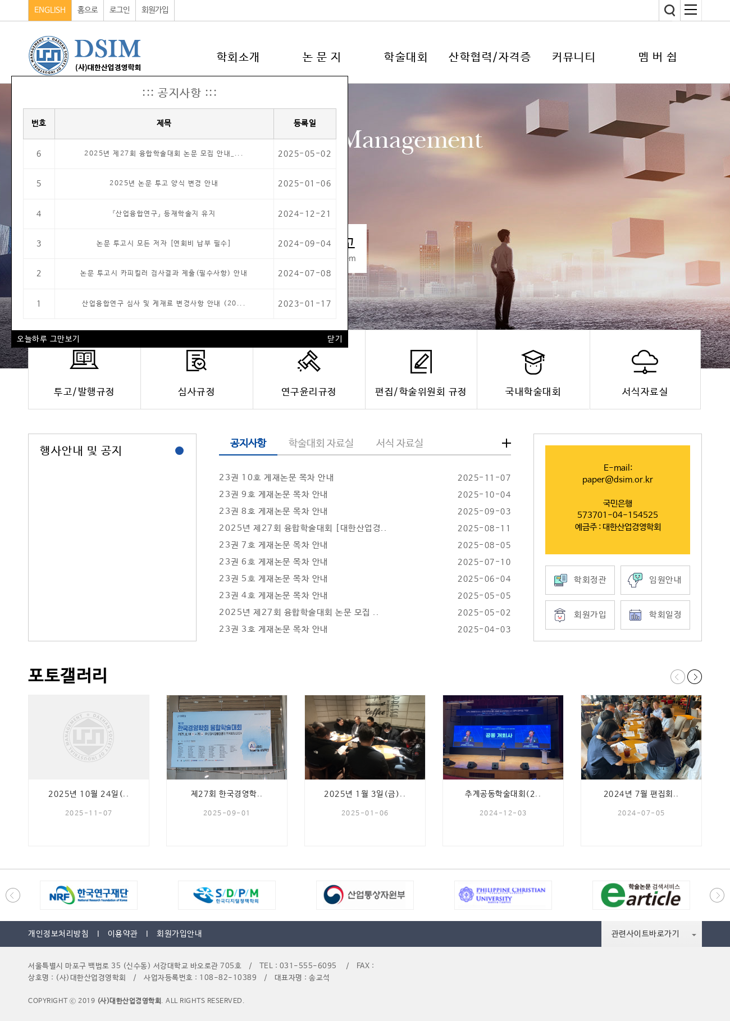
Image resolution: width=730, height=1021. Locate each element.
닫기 (335, 339)
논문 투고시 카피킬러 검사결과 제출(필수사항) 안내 (164, 273)
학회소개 (239, 57)
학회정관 (590, 580)
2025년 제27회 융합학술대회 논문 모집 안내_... (164, 154)
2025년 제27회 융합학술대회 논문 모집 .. (299, 612)
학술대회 (406, 57)
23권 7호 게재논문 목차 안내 (273, 545)
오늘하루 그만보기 (48, 339)
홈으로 (87, 10)
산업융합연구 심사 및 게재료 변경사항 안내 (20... (164, 304)
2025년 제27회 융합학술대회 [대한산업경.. (303, 528)
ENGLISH (50, 10)
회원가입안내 (179, 933)
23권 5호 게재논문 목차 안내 (273, 579)
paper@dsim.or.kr (617, 480)
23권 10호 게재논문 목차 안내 (276, 477)
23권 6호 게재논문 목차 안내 (273, 562)
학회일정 (665, 614)
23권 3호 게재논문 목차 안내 (273, 629)
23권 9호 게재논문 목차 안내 (273, 494)
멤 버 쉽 (658, 57)
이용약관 (123, 933)
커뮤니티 (574, 57)
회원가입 (155, 10)
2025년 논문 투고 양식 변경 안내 (164, 184)
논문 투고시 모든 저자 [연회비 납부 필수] (164, 244)
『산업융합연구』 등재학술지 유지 (164, 214)
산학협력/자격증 (490, 57)
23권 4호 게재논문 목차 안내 (273, 595)
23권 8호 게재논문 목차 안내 (273, 511)
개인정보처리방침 (58, 933)
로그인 (120, 10)
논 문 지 (322, 57)
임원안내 (665, 580)
